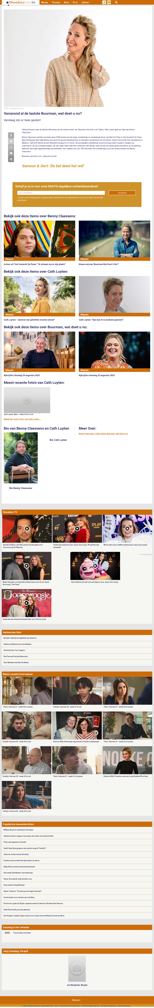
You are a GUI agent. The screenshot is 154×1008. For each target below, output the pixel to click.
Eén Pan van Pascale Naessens (16, 656)
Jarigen (85, 2)
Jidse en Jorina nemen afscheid (16, 854)
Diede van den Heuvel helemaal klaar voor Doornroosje (24, 619)
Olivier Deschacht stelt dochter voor (18, 879)
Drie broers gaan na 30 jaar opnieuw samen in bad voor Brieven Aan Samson (33, 903)
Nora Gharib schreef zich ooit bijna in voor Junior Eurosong (94, 582)
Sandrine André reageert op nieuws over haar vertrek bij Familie (29, 836)
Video (66, 2)
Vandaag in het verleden (16, 927)
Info (56, 1006)
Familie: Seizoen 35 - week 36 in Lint (17, 742)
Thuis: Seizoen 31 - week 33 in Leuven (118, 707)
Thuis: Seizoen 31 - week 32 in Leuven (118, 742)
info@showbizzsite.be (90, 1006)
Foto (75, 2)
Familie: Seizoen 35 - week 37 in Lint (67, 707)
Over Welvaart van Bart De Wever (16, 662)
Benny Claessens (86, 434)
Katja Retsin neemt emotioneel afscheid (19, 867)
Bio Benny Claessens (20, 488)
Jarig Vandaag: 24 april (15, 951)
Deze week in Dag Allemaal (14, 885)
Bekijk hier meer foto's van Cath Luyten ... (22, 419)
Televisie (56, 2)
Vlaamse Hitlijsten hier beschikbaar (17, 644)
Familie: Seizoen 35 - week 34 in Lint (17, 811)
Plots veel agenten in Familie (15, 842)
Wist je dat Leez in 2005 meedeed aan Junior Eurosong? (125, 545)
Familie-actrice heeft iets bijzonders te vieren (21, 860)
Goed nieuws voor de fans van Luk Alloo (19, 897)
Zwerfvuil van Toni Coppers (14, 650)
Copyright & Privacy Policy (69, 1006)
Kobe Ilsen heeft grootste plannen (17, 910)
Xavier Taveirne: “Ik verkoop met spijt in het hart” (23, 891)
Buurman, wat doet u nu (117, 434)
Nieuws (44, 2)
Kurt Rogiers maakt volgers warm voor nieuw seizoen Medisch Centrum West (34, 916)
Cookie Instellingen (108, 1006)
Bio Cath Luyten (58, 440)
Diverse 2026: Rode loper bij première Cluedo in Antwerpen (76, 742)
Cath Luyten (100, 434)
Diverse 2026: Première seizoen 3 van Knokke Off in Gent (126, 776)
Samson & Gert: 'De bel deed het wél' (53, 166)
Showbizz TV (10, 512)
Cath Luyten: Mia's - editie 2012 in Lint (18, 414)
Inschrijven (122, 193)
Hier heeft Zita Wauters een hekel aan (18, 873)
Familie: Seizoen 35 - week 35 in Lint (17, 776)
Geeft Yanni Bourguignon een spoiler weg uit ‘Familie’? (25, 848)
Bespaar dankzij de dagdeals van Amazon (20, 638)
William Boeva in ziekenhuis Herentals (18, 830)
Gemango (127, 1006)
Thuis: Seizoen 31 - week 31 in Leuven (68, 776)
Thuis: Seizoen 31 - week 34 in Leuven (18, 707)
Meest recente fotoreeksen (18, 674)
